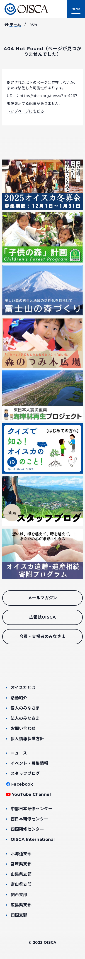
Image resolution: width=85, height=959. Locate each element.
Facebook (22, 784)
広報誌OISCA (42, 617)
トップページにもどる (25, 111)
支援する (66, 939)
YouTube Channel (31, 794)
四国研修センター (27, 829)
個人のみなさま (25, 708)
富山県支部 (21, 884)
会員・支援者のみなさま (42, 636)
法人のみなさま (25, 718)
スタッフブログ (25, 773)
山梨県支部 (21, 874)
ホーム (13, 24)
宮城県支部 (21, 864)
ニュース (19, 753)
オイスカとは (23, 687)
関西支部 (19, 894)
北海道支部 (21, 853)
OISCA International (33, 839)
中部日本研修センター (31, 808)
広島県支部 (21, 904)
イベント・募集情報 (29, 763)
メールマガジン (42, 597)
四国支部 (19, 915)
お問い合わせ (23, 728)
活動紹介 (19, 697)
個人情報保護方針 (27, 738)
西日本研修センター (29, 819)
